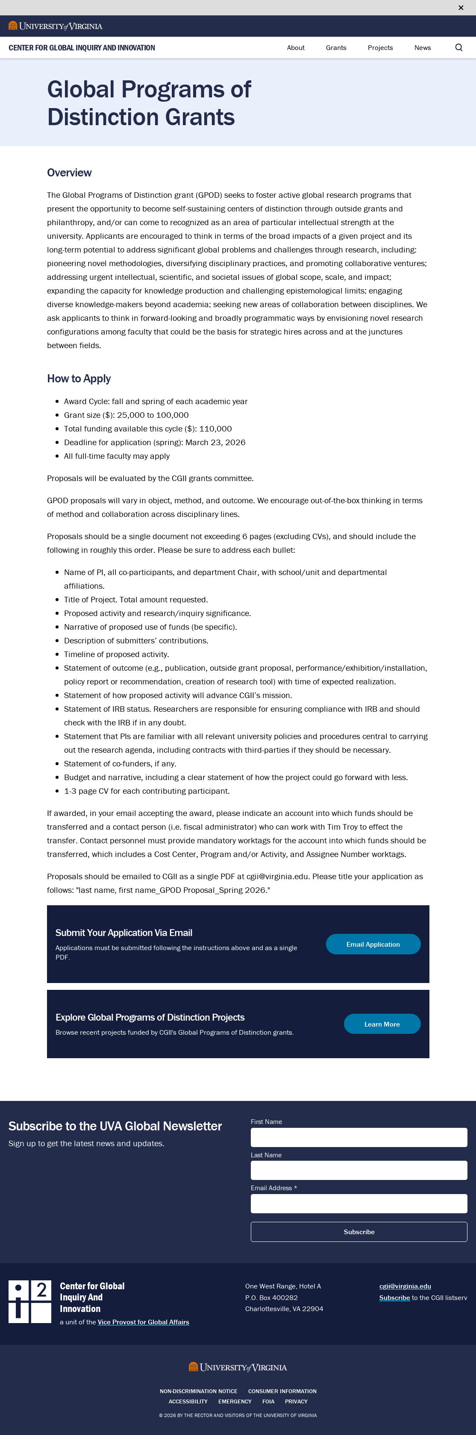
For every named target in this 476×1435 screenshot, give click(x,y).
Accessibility (188, 1401)
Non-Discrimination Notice (199, 1391)
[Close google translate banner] (461, 7)
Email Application (373, 943)
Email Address (274, 1188)
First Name (266, 1122)
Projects (380, 47)
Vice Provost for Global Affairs (143, 1321)
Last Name (266, 1155)
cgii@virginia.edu (405, 1286)
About (296, 47)
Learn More (382, 1024)
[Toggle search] (458, 47)
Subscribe (394, 1297)
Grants (336, 47)
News (422, 47)
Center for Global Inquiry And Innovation (82, 48)
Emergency (235, 1401)
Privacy (296, 1401)
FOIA (268, 1401)
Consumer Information (282, 1391)
